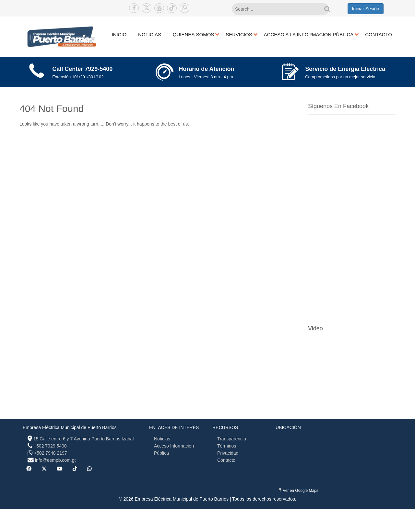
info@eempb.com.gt (55, 460)
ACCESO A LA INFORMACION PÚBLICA (309, 34)
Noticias (162, 438)
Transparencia (231, 438)
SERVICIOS (239, 34)
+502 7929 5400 (50, 445)
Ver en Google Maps (298, 490)
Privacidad (227, 453)
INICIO (119, 34)
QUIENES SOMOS (193, 34)
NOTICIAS (149, 34)
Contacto (226, 460)
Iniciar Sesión (365, 8)
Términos (226, 445)
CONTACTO (378, 34)
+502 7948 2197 (50, 453)
